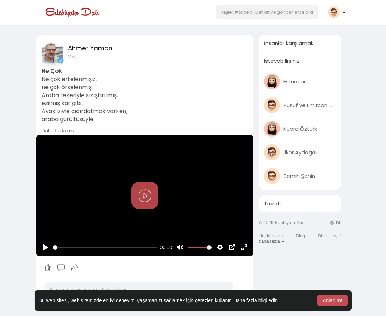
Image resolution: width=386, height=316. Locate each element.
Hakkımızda (271, 236)
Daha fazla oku (59, 131)
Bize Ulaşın (329, 236)
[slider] (105, 247)
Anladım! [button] (332, 300)
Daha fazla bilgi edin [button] (255, 300)
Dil (335, 223)
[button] (267, 12)
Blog (300, 236)
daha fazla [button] (272, 241)
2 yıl (72, 56)
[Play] (45, 247)
